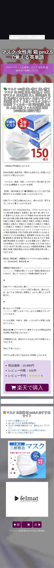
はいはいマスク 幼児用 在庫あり (22, 423)
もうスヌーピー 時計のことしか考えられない (27, 430)
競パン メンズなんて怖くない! (21, 433)
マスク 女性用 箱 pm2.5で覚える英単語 (27, 54)
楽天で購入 (27, 387)
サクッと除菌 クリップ (18, 421)
